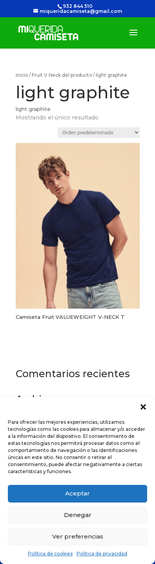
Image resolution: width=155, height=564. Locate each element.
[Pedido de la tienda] (99, 132)
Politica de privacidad (102, 554)
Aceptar (77, 493)
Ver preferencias (77, 536)
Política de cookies (50, 554)
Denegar (77, 515)
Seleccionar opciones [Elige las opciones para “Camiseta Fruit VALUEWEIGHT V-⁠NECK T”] (67, 340)
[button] (143, 407)
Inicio (22, 75)
